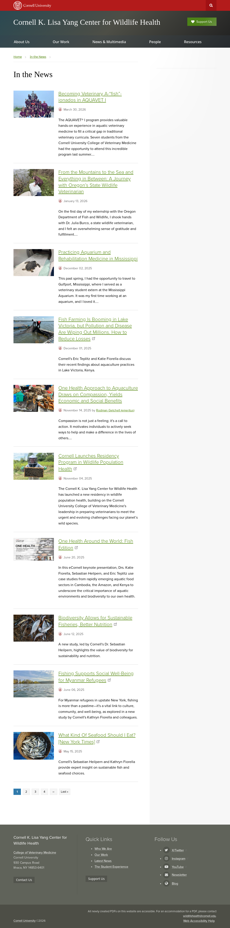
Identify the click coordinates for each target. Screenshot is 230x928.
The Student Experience (111, 867)
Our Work (101, 855)
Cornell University (24, 921)
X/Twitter (179, 850)
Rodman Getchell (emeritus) (115, 410)
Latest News (103, 861)
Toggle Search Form (211, 5)
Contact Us (24, 880)
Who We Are (103, 849)
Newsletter (179, 875)
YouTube (179, 867)
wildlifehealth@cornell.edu (199, 916)
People (155, 41)
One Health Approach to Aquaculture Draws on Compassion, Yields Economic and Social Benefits (98, 394)
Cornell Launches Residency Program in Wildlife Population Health (90, 462)
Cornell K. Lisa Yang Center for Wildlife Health (86, 22)
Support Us (201, 22)
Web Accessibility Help (199, 921)
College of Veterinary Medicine (34, 852)
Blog (175, 884)
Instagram (180, 859)
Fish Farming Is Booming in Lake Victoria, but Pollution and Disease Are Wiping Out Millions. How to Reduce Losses (95, 329)
